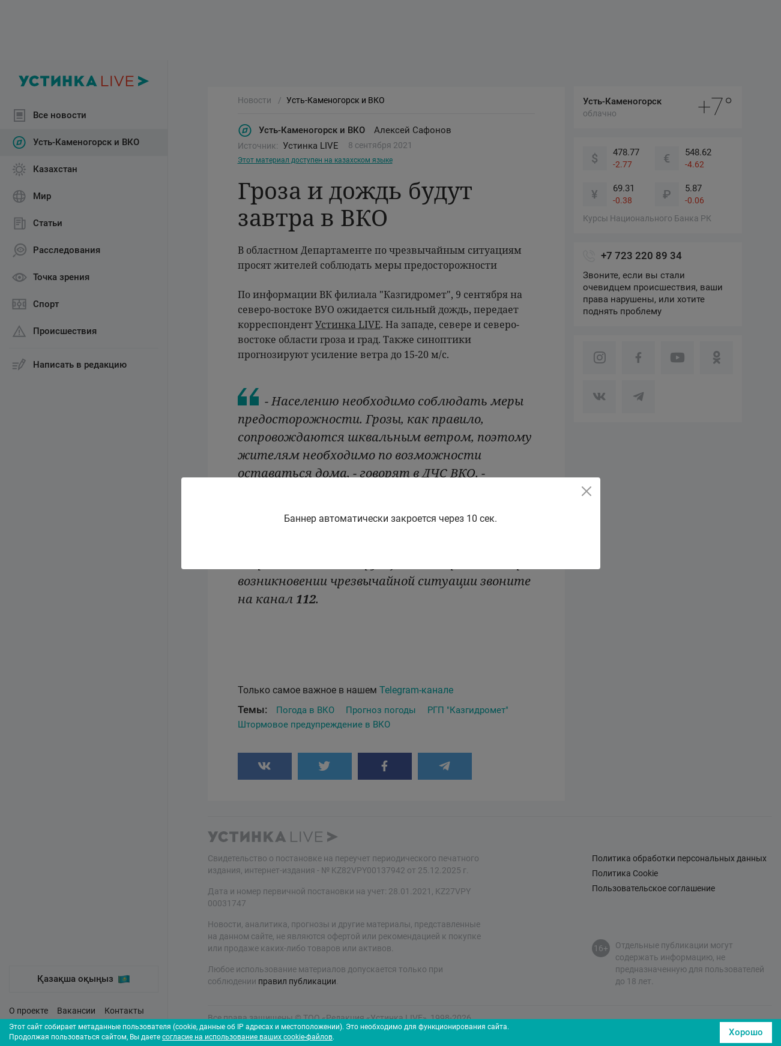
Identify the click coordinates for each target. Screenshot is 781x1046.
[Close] (586, 491)
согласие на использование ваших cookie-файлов (247, 1037)
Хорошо (746, 1032)
